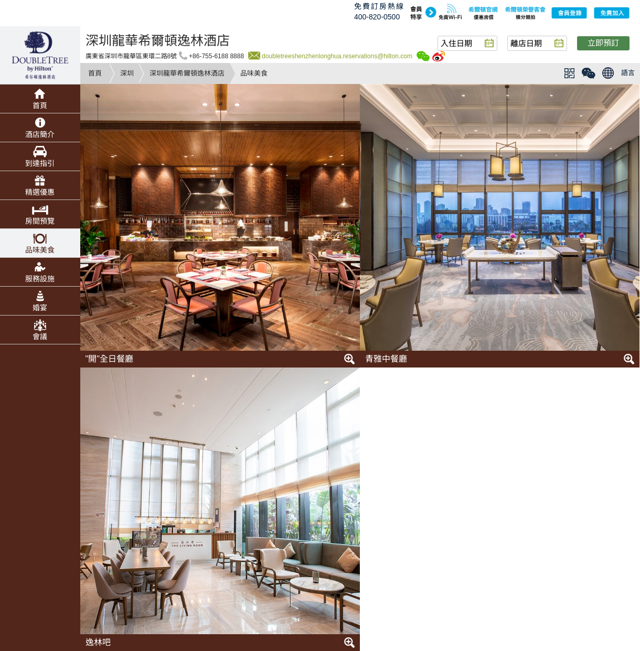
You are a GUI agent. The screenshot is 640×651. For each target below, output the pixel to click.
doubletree (40, 55)
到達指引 (40, 163)
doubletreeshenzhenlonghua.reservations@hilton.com (337, 56)
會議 (40, 336)
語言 (628, 73)
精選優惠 (40, 192)
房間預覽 (40, 221)
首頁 (95, 73)
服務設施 (40, 279)
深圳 (127, 73)
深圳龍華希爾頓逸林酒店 (187, 73)
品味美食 (40, 250)
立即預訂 (603, 42)
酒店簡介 (40, 134)
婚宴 (40, 307)
